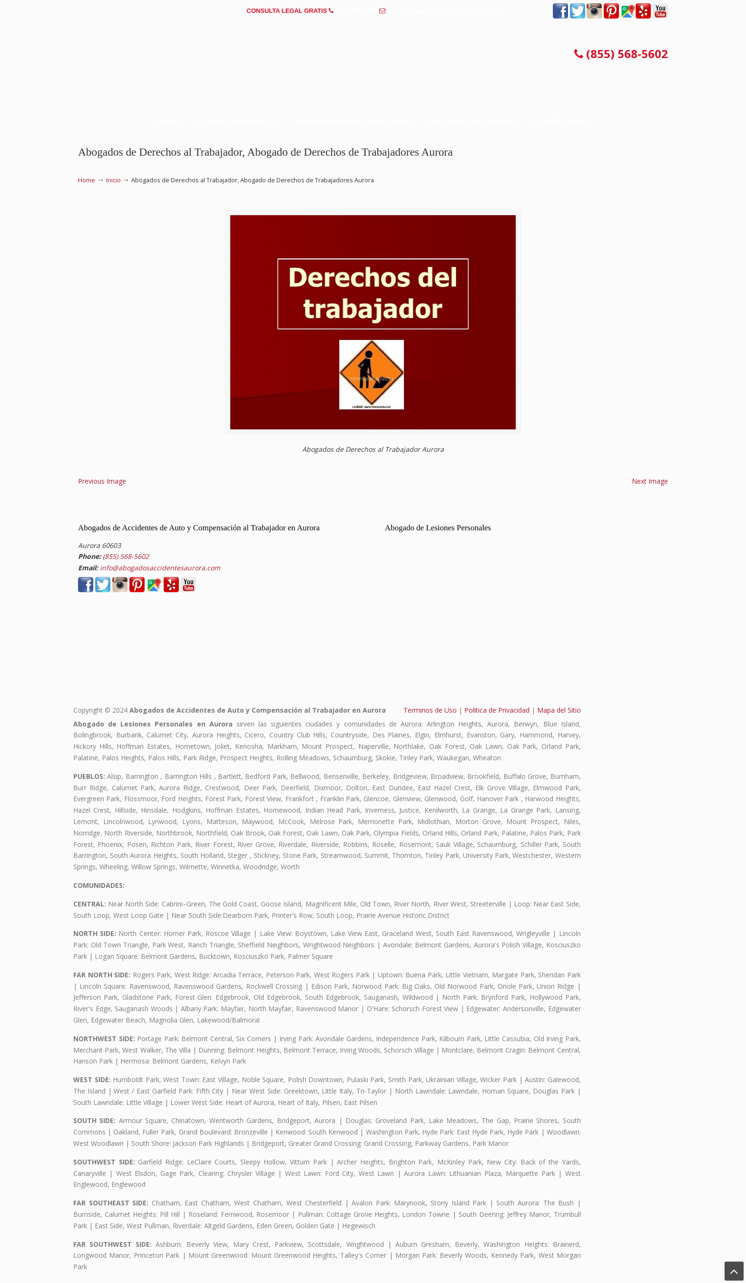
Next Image (650, 481)
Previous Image (102, 481)
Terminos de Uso (430, 710)
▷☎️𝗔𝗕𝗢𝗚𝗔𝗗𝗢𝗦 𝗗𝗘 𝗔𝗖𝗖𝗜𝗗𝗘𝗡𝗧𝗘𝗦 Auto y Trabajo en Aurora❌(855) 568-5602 (373, 55)
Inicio (113, 180)
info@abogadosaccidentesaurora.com (443, 10)
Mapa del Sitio (559, 710)
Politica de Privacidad (497, 710)
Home (86, 180)
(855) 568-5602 (356, 10)
